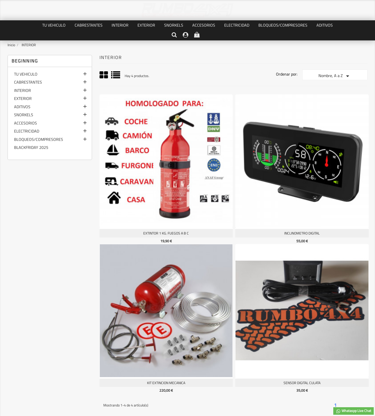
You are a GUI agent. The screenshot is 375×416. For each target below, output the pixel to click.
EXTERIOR (146, 25)
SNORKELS (173, 25)
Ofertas (14, 336)
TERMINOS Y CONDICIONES (91, 352)
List (116, 76)
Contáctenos (80, 358)
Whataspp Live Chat (353, 411)
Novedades (17, 342)
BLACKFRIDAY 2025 (31, 147)
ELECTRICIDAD (236, 25)
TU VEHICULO (54, 25)
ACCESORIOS (203, 25)
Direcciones (142, 353)
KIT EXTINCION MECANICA (267, 166)
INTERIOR (120, 25)
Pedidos (139, 342)
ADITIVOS (324, 25)
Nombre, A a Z (334, 76)
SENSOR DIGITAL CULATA (334, 166)
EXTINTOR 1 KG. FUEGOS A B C (132, 166)
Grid (104, 75)
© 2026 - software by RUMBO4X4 (187, 389)
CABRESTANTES (89, 25)
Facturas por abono (148, 347)
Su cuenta (151, 326)
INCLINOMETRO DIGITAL (199, 166)
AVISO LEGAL (81, 346)
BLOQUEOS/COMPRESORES (282, 25)
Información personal (149, 336)
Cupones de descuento (150, 359)
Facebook (187, 299)
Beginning (25, 60)
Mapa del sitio (81, 364)
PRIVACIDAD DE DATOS (88, 341)
